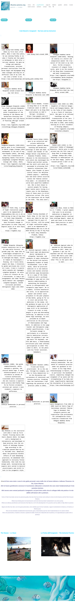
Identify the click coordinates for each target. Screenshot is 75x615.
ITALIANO (28, 20)
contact (45, 6)
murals (71, 4)
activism (39, 6)
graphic (60, 4)
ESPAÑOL (4, 20)
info (34, 4)
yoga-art (48, 4)
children (54, 4)
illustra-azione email (6, 591)
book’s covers (31, 6)
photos (66, 4)
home (29, 4)
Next (29, 549)
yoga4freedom (40, 4)
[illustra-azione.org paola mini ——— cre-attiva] (13, 5)
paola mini (16, 591)
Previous (8, 549)
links (50, 6)
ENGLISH (53, 20)
